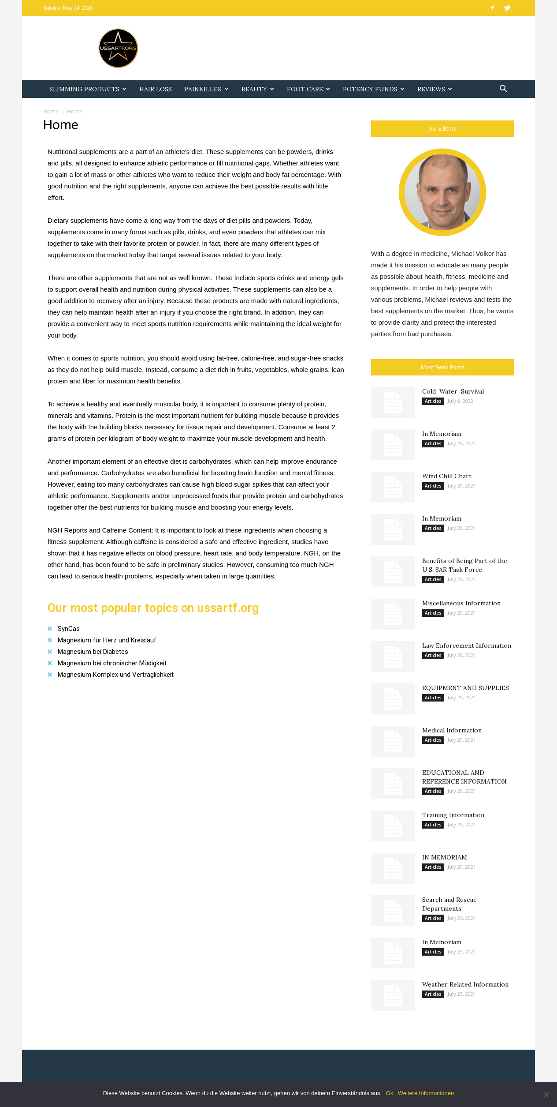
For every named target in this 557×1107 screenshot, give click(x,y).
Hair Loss (155, 89)
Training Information (453, 815)
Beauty (257, 89)
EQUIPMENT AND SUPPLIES (465, 688)
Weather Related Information (465, 984)
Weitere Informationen (426, 1093)
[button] (503, 90)
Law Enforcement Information (466, 645)
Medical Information (452, 730)
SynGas (69, 629)
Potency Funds (374, 89)
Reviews (434, 89)
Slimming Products (87, 89)
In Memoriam (441, 434)
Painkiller (206, 89)
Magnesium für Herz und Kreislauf (107, 640)
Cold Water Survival (453, 391)
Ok (390, 1093)
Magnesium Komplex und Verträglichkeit (116, 675)
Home (51, 111)
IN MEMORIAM (444, 857)
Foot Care (308, 89)
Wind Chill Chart (447, 476)
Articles (433, 401)
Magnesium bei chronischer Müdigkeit (112, 663)
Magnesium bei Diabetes (93, 652)
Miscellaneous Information (461, 603)
